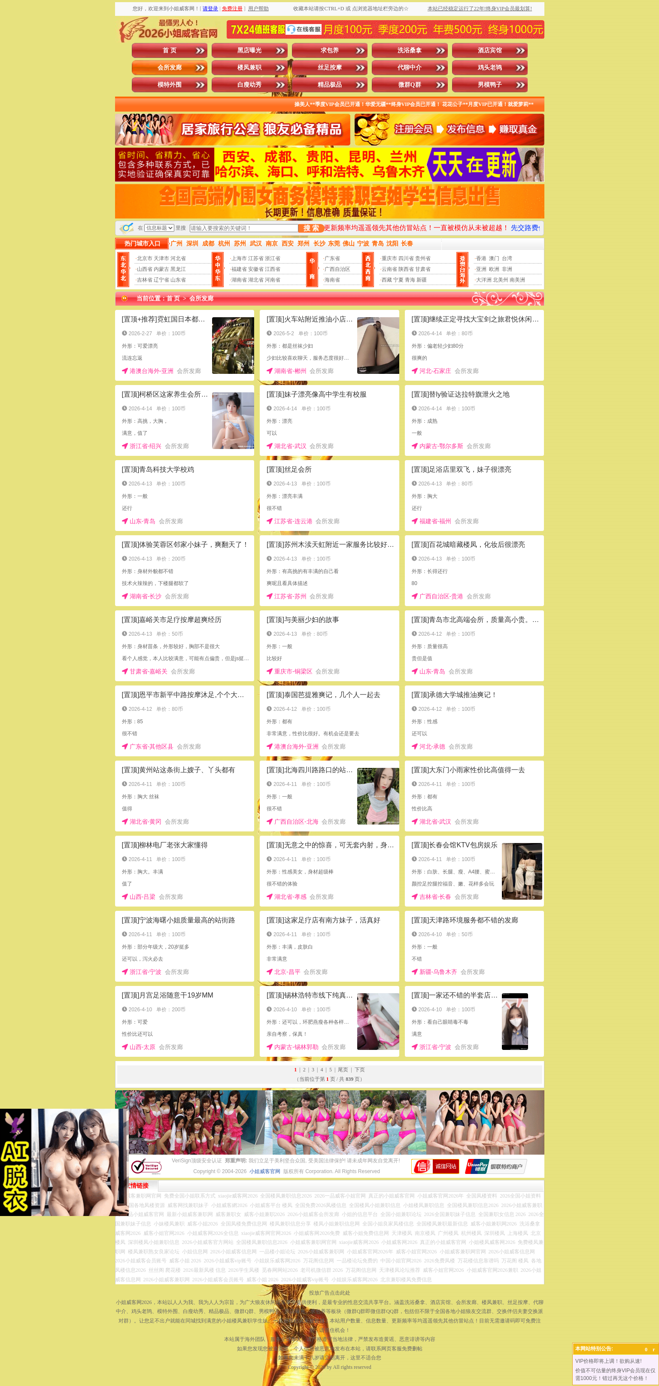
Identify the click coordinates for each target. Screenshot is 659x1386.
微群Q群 (409, 85)
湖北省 (256, 280)
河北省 (178, 258)
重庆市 (389, 258)
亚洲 (481, 269)
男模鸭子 (490, 85)
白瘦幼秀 (249, 85)
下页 (360, 1070)
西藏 (387, 280)
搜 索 (311, 228)
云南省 (389, 269)
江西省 (272, 269)
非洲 (507, 269)
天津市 (161, 258)
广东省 (332, 258)
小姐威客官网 (264, 1171)
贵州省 (423, 258)
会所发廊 (170, 67)
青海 (410, 280)
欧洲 (494, 269)
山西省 (144, 269)
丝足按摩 (330, 67)
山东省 (178, 280)
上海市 (239, 258)
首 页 (169, 50)
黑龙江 (178, 269)
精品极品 (330, 85)
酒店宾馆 (490, 50)
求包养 (330, 50)
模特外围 (170, 85)
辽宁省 (161, 280)
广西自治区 (337, 269)
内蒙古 (161, 269)
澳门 (494, 258)
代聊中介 (410, 67)
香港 (481, 258)
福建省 (239, 269)
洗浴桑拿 (410, 50)
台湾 (507, 258)
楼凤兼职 (249, 67)
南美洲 (517, 280)
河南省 (272, 280)
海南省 (332, 280)
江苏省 (256, 258)
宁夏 (398, 280)
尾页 (343, 1070)
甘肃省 (423, 269)
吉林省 (144, 280)
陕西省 (406, 269)
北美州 (500, 280)
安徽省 (256, 269)
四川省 (406, 258)
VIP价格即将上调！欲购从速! (608, 1361)
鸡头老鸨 (490, 67)
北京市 (144, 258)
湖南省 (239, 280)
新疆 (421, 280)
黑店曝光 (249, 50)
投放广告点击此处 (329, 1293)
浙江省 (272, 258)
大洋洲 (484, 280)
